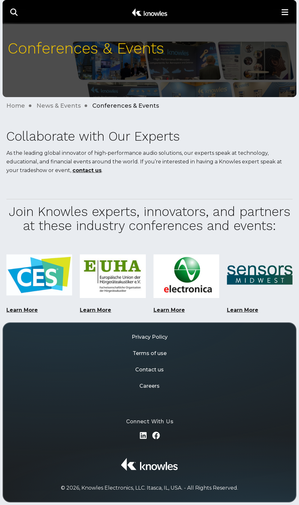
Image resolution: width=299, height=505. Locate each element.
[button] (14, 12)
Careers (149, 386)
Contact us (149, 370)
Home (15, 105)
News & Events (59, 105)
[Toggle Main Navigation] (285, 12)
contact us (87, 170)
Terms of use (150, 353)
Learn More (22, 310)
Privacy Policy (150, 337)
